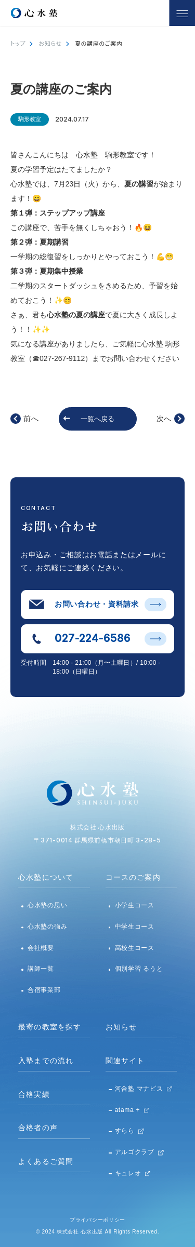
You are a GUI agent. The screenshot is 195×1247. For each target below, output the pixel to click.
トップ (17, 43)
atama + (127, 1110)
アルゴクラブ (134, 1152)
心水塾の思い (47, 905)
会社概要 (41, 947)
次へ (164, 418)
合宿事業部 (44, 990)
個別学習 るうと (139, 968)
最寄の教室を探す (49, 1027)
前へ (30, 418)
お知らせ (50, 43)
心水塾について (45, 877)
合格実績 (34, 1094)
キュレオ (128, 1173)
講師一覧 (41, 968)
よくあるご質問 (45, 1161)
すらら (125, 1130)
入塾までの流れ (45, 1060)
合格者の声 (38, 1127)
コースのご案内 (133, 877)
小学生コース (134, 905)
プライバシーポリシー (97, 1220)
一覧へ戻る (97, 419)
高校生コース (134, 947)
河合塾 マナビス (139, 1088)
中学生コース (134, 926)
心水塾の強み (47, 926)
